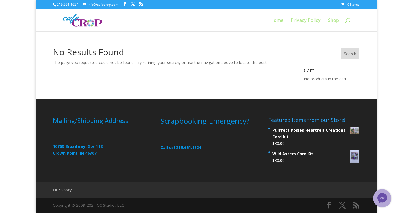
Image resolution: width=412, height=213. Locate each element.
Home (276, 20)
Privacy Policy (306, 20)
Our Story (62, 190)
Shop (333, 20)
